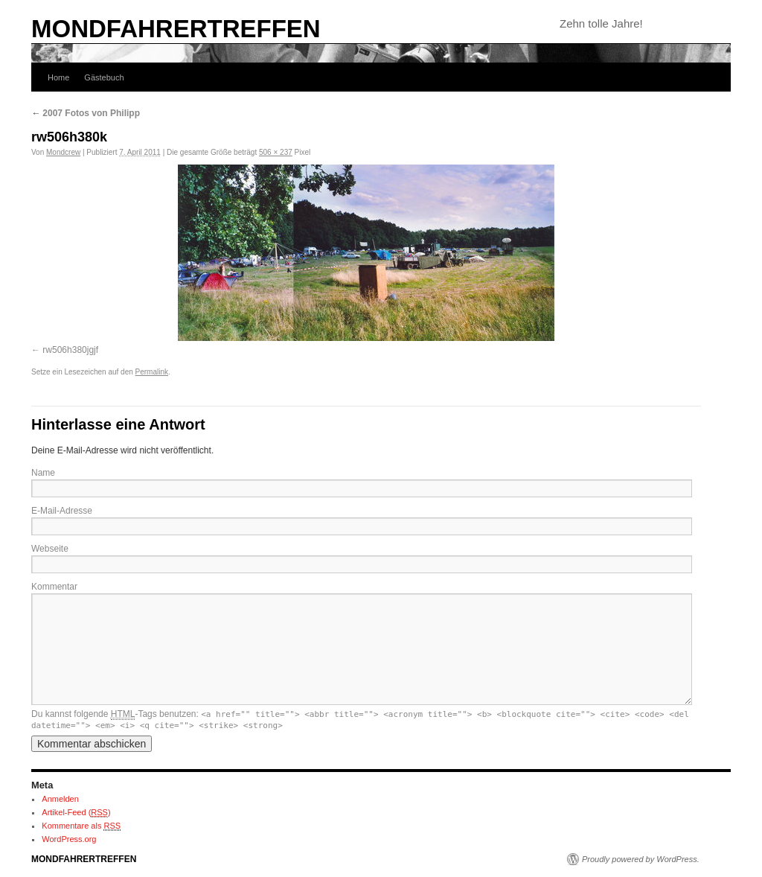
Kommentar (54, 586)
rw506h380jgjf (70, 350)
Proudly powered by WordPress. (640, 859)
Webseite (49, 548)
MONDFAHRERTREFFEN (176, 28)
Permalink (151, 372)
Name (43, 473)
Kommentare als (81, 826)
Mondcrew (63, 152)
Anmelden (60, 798)
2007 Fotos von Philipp (85, 113)
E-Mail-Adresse (61, 511)
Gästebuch (104, 77)
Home (58, 77)
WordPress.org (69, 839)
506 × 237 (275, 152)
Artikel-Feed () (76, 812)
